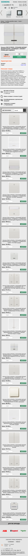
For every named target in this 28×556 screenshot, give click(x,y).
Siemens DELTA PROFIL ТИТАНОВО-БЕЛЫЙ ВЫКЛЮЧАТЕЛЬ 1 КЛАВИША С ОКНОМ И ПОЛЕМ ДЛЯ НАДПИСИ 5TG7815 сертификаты (14, 151)
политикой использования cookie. (8, 554)
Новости (18, 541)
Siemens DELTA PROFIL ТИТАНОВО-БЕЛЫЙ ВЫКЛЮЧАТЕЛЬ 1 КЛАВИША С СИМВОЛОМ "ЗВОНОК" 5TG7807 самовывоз (14, 196)
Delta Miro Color (19, 16)
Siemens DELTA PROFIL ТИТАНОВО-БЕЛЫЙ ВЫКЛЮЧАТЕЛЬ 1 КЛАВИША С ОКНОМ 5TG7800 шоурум (14, 423)
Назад (2, 21)
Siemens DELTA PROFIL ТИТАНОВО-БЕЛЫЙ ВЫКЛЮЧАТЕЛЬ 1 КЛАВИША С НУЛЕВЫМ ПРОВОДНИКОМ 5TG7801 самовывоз (14, 400)
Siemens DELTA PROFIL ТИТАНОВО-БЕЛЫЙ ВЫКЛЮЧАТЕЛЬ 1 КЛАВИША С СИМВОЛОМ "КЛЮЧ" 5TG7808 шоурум (14, 241)
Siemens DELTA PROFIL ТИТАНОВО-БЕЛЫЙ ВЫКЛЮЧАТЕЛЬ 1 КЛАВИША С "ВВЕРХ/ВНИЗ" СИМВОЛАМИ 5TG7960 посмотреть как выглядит (14, 128)
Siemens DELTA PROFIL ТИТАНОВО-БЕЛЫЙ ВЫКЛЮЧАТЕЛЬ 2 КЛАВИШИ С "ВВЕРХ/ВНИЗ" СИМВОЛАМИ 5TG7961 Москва (14, 309)
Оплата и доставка (22, 1)
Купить (19, 56)
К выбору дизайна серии (11, 21)
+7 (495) (8, 5)
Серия (19, 21)
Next (27, 13)
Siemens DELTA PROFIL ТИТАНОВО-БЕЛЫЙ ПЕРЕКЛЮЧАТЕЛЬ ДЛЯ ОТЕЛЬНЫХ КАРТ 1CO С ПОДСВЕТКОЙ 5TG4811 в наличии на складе (14, 514)
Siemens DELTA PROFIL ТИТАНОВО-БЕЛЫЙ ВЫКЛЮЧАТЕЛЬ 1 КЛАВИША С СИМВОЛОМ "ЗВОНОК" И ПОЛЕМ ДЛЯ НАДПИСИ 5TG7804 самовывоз (14, 219)
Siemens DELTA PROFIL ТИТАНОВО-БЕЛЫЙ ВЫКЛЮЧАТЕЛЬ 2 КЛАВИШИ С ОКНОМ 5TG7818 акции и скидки (14, 332)
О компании (11, 541)
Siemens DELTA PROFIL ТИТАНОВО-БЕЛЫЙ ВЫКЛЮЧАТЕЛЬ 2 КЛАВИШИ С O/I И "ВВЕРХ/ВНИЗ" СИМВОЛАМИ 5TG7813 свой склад (14, 491)
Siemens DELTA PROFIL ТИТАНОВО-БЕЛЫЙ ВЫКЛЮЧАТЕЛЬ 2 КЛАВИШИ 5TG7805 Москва (14, 446)
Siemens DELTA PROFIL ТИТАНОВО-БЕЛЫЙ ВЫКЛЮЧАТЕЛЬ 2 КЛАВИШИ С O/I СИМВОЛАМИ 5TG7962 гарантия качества (14, 287)
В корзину (23, 133)
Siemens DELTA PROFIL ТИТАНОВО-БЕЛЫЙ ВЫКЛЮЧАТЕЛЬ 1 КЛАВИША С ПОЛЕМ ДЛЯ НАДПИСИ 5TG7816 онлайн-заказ (14, 173)
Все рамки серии (5, 22)
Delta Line (8, 16)
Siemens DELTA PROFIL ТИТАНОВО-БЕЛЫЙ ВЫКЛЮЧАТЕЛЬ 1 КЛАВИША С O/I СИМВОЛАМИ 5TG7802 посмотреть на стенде (14, 378)
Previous (1, 13)
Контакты (15, 1)
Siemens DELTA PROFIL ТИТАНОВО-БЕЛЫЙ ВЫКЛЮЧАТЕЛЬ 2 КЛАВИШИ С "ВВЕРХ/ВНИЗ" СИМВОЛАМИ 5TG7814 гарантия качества (14, 469)
